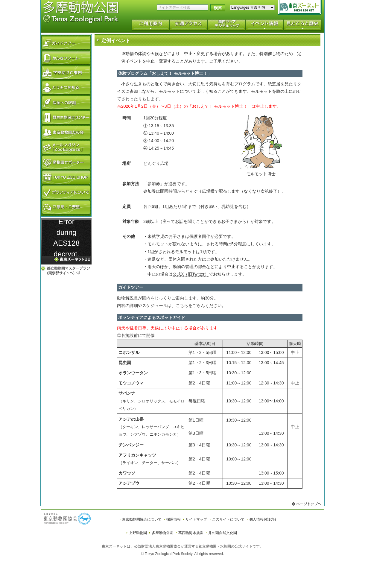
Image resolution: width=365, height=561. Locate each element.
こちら (182, 305)
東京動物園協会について (142, 519)
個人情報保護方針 (263, 519)
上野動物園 (138, 533)
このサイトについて (228, 519)
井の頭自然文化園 (222, 533)
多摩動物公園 (162, 533)
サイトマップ (196, 519)
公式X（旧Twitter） (191, 274)
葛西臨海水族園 (190, 533)
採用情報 (173, 519)
